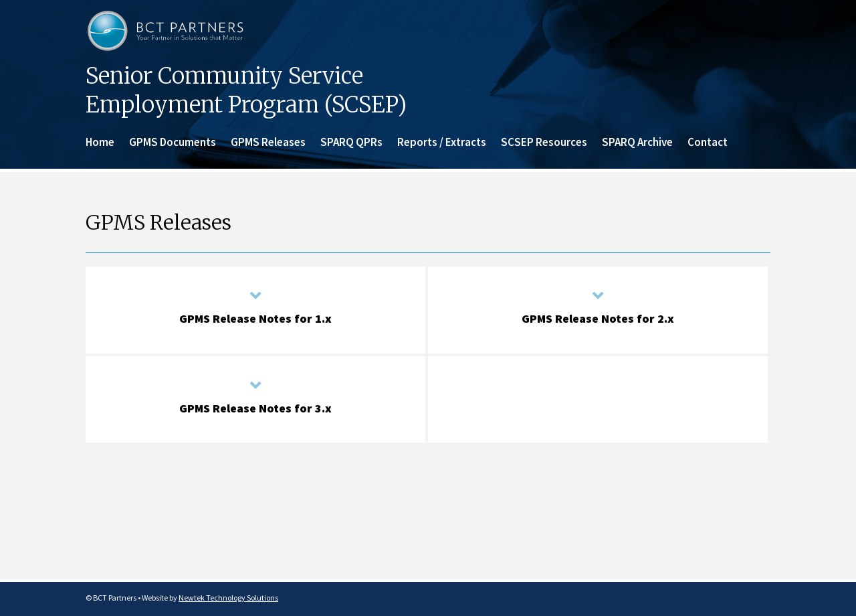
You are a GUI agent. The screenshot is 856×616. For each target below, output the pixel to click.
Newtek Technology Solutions (228, 598)
